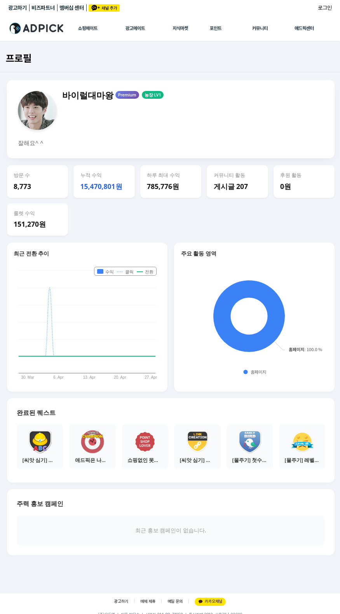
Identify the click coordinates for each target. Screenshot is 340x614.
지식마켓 (180, 28)
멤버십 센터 (71, 8)
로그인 (325, 7)
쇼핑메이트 (88, 28)
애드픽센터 (304, 28)
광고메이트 (135, 28)
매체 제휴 (147, 601)
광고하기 (17, 8)
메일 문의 (175, 601)
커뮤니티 (260, 28)
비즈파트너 (43, 8)
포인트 (215, 28)
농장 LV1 (153, 95)
